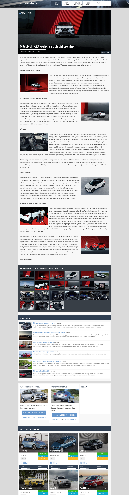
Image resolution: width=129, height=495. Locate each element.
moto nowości (66, 3)
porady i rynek (56, 3)
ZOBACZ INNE (26, 417)
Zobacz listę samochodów (34, 412)
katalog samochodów (78, 3)
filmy (98, 3)
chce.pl (26, 2)
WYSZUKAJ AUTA (40, 417)
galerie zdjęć (88, 3)
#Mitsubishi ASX (105, 52)
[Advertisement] (94, 402)
